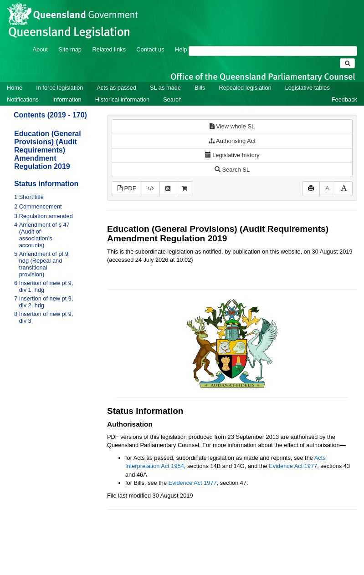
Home (14, 87)
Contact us (150, 49)
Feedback (344, 99)
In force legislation (59, 87)
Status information (46, 184)
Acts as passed (116, 87)
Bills (200, 87)
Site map (70, 49)
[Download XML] (151, 188)
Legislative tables (307, 87)
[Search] (273, 51)
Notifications (23, 99)
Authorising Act (232, 140)
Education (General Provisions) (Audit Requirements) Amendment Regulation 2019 (47, 150)
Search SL (232, 169)
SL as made (165, 87)
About (39, 49)
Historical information (122, 99)
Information (67, 99)
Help (181, 49)
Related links (109, 49)
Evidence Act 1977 (293, 466)
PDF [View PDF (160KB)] (127, 188)
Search (172, 99)
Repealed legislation (245, 87)
